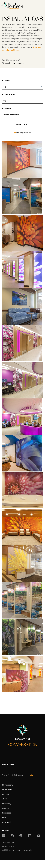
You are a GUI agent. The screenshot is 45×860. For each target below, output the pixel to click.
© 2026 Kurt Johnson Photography (17, 850)
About (4, 799)
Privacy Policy (8, 846)
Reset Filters (21, 124)
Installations (7, 789)
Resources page (17, 63)
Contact (5, 808)
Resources (6, 813)
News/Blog (6, 803)
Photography (7, 785)
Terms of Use (8, 842)
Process (5, 794)
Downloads (6, 822)
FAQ (4, 817)
